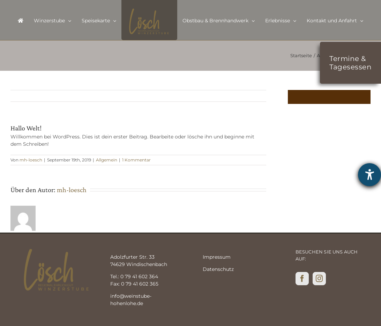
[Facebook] (302, 278)
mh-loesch (31, 159)
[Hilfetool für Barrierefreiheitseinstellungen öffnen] (369, 174)
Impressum (217, 257)
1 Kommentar (136, 159)
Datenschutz (218, 269)
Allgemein (106, 159)
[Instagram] (319, 278)
